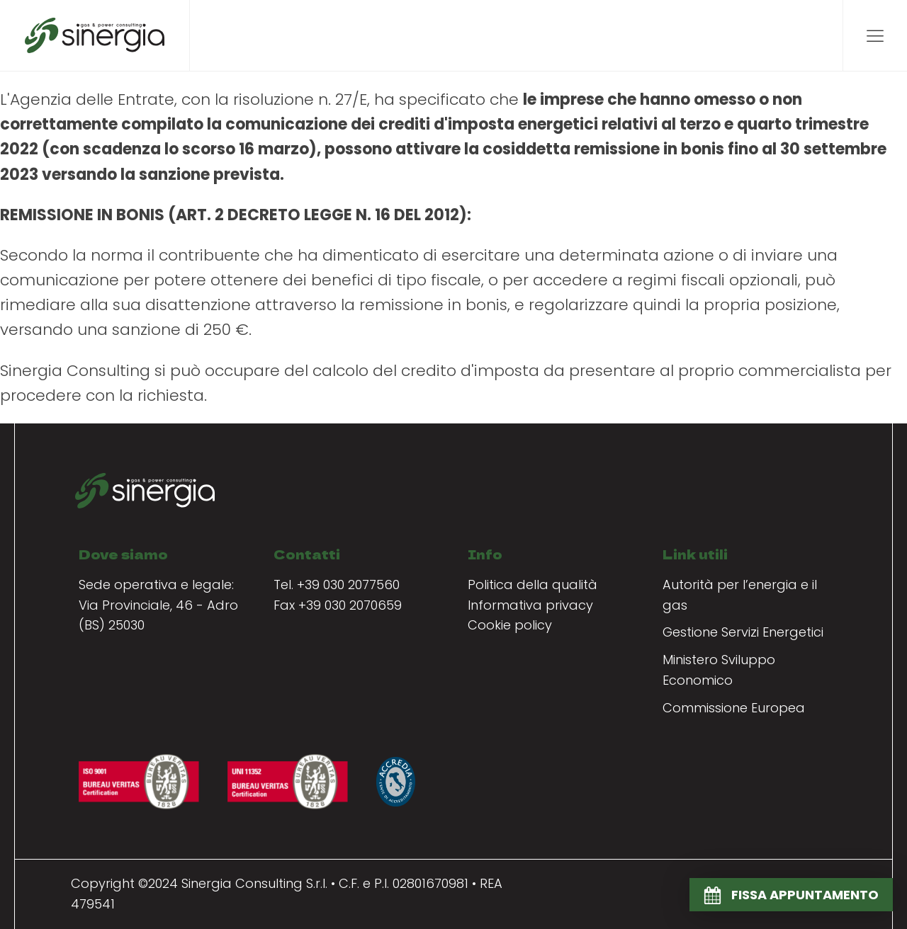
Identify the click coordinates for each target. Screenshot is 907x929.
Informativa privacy (530, 605)
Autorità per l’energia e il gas (740, 595)
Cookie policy (510, 625)
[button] (791, 894)
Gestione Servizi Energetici (743, 632)
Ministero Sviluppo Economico (719, 670)
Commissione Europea (734, 708)
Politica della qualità (532, 584)
